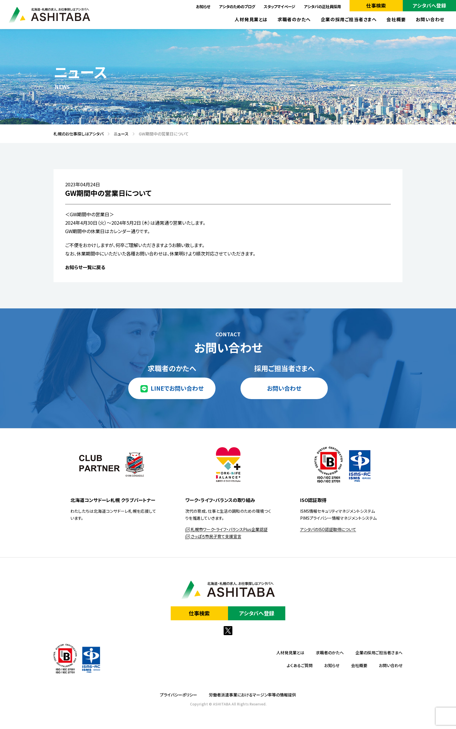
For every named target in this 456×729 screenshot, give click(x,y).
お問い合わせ (430, 19)
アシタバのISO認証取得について (328, 529)
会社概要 (396, 19)
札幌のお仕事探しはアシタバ (76, 134)
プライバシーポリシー (178, 695)
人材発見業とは (251, 19)
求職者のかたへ (294, 19)
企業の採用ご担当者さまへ (349, 19)
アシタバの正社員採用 (322, 6)
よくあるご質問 (300, 665)
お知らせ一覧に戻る (85, 267)
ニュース (119, 134)
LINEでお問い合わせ (177, 388)
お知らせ (203, 6)
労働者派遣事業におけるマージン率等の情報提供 (252, 695)
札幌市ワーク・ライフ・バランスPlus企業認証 (226, 529)
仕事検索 (376, 5)
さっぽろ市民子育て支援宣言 (213, 536)
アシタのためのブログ (237, 6)
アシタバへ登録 (429, 5)
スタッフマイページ (279, 6)
